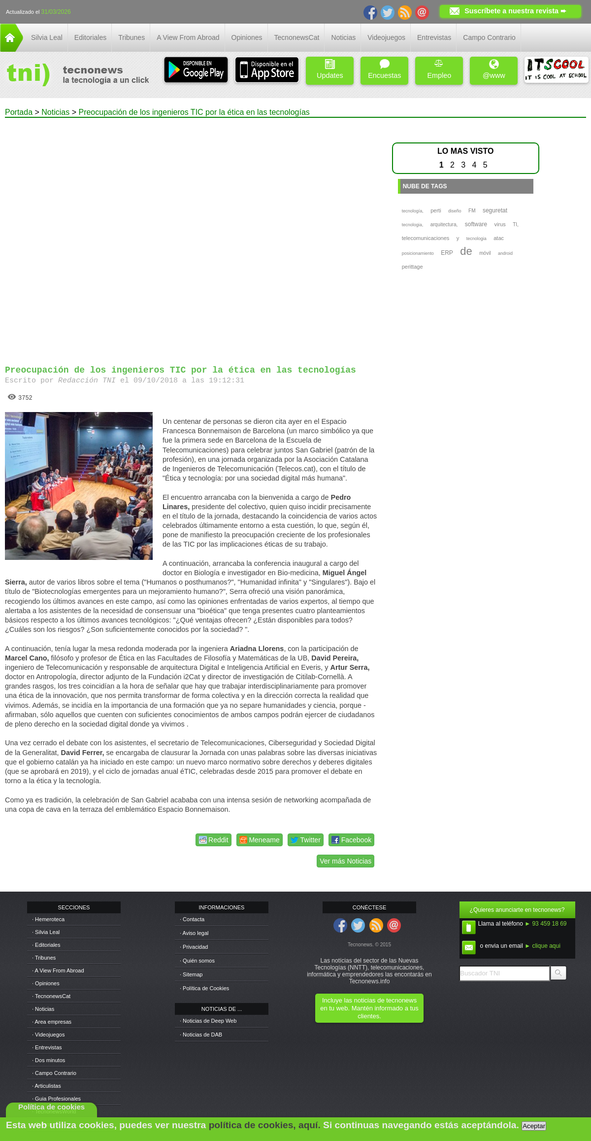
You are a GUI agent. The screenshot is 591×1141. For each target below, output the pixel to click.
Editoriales (90, 37)
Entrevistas (434, 37)
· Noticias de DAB (201, 1034)
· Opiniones (46, 983)
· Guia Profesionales (56, 1099)
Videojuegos (386, 37)
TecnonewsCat (297, 37)
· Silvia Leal (46, 932)
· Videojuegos (48, 1034)
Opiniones (247, 37)
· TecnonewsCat (51, 996)
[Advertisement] (119, 237)
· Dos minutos (48, 1060)
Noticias (343, 37)
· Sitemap (191, 974)
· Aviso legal (194, 933)
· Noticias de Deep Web (208, 1021)
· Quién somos (197, 961)
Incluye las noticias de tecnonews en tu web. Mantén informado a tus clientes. (369, 1008)
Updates (330, 69)
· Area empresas (51, 1022)
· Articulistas (46, 1086)
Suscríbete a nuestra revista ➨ (515, 11)
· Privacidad (194, 947)
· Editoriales (46, 945)
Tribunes (131, 37)
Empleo (439, 69)
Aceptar (534, 1126)
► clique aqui (542, 945)
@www (494, 69)
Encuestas (384, 69)
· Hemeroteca (48, 919)
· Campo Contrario (54, 1073)
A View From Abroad (188, 37)
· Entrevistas (47, 1047)
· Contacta (192, 919)
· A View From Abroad (58, 970)
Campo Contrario (489, 37)
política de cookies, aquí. (265, 1125)
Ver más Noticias (345, 861)
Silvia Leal (47, 37)
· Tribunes (44, 958)
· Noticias (43, 1009)
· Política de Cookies (204, 988)
